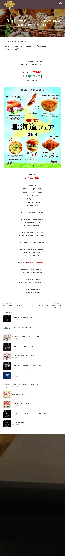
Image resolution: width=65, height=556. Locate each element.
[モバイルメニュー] (60, 4)
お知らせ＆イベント (21, 41)
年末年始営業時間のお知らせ (19, 422)
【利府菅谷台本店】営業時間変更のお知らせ (23, 346)
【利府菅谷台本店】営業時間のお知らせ (22, 317)
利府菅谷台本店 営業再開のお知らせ (22, 327)
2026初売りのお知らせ (18, 394)
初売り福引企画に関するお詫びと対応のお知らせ (25, 384)
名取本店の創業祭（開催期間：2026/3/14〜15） (25, 336)
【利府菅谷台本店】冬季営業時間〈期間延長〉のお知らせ (27, 365)
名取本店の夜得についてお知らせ (21, 375)
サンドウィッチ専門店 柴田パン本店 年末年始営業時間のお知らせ (30, 413)
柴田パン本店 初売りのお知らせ (20, 403)
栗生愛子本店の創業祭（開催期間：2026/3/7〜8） (26, 355)
